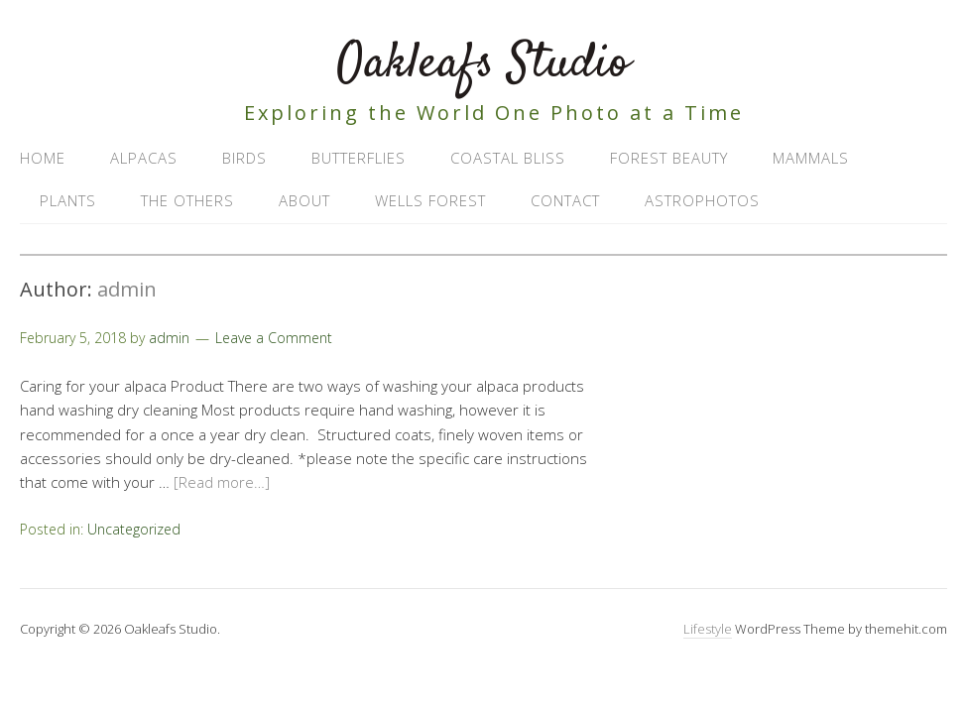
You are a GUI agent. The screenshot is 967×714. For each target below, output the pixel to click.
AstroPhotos (702, 200)
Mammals (811, 158)
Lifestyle (707, 629)
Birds (244, 158)
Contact (565, 200)
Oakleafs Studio (483, 64)
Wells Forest (430, 200)
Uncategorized (134, 529)
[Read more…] (222, 482)
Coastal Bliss (507, 158)
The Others (187, 200)
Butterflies (358, 158)
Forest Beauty (669, 158)
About (304, 200)
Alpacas (144, 158)
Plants (68, 200)
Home (42, 158)
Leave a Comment (273, 337)
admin (127, 289)
